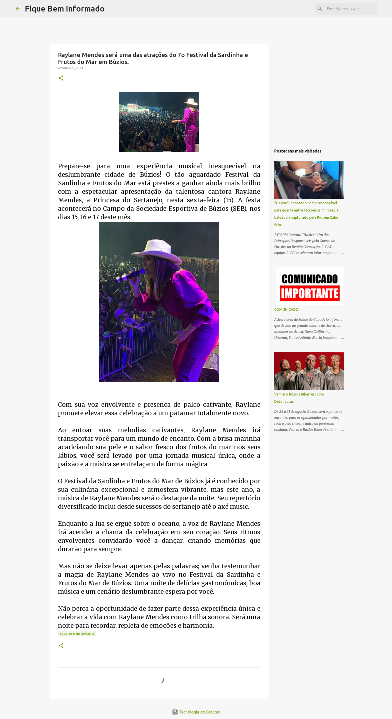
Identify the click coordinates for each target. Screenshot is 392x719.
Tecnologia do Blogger (196, 712)
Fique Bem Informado (65, 8)
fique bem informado (77, 634)
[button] (61, 78)
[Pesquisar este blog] (351, 9)
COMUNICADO (286, 310)
